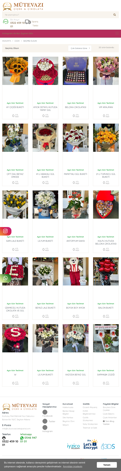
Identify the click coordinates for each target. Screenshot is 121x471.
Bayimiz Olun (69, 421)
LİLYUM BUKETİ (45, 241)
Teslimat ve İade (90, 427)
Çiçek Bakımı (108, 414)
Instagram (47, 429)
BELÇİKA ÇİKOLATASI (75, 107)
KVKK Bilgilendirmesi (89, 412)
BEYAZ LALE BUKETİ (45, 307)
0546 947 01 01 (28, 439)
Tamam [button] (106, 465)
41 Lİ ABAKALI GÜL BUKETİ (45, 175)
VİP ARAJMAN (106, 107)
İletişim (66, 425)
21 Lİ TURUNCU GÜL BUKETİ (106, 175)
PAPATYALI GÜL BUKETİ (75, 174)
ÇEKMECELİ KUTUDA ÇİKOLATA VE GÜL (15, 309)
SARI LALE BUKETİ (15, 241)
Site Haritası (68, 417)
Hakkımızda (68, 407)
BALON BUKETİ (105, 307)
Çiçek (17, 41)
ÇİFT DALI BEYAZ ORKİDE (15, 175)
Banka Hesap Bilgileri (69, 412)
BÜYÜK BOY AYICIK (75, 307)
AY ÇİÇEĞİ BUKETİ (15, 107)
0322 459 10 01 (17, 24)
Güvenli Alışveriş (90, 407)
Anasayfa (6, 41)
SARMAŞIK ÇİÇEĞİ (106, 374)
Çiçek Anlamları (110, 417)
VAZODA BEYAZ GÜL (75, 374)
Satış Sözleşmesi (90, 424)
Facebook (47, 413)
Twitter (48, 421)
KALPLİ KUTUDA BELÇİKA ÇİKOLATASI (105, 242)
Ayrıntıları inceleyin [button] (72, 466)
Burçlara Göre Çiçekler (109, 408)
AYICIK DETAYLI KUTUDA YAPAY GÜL (45, 108)
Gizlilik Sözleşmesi (88, 419)
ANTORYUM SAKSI (76, 241)
